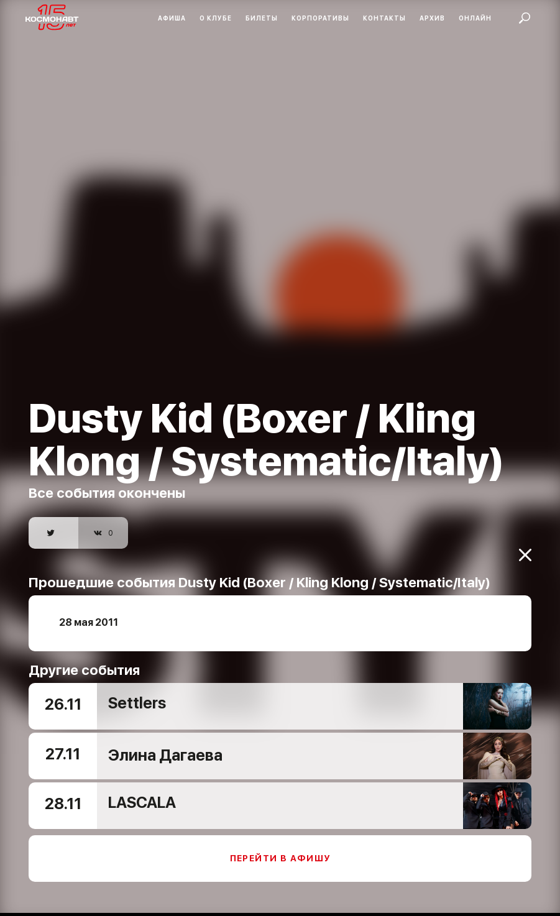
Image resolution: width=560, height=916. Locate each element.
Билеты (262, 18)
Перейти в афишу (280, 849)
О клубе (216, 18)
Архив (432, 18)
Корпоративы (320, 18)
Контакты (384, 18)
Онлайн (475, 18)
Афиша (172, 18)
